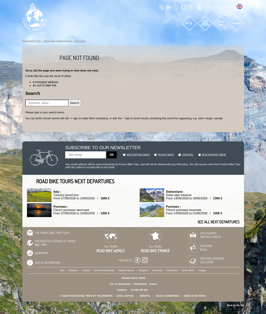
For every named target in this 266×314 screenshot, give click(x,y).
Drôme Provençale (104, 270)
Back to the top (235, 305)
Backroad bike (212, 155)
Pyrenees (172, 270)
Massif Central (126, 270)
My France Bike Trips (214, 7)
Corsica (86, 270)
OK (112, 154)
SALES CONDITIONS (167, 295)
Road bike (164, 155)
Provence (157, 270)
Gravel (186, 155)
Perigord (143, 270)
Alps (62, 270)
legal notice (125, 295)
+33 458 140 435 (139, 290)
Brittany (73, 270)
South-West (188, 270)
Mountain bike (136, 155)
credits (144, 295)
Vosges (202, 270)
